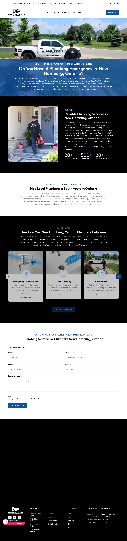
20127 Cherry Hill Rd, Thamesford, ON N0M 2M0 (68, 3)
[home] (16, 12)
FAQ (80, 12)
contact (67, 205)
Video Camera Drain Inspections (36, 530)
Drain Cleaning (53, 524)
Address (68, 364)
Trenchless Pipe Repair (35, 515)
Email (67, 352)
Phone (11, 364)
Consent (12, 396)
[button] (55, 12)
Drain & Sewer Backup (35, 520)
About (64, 12)
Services (54, 12)
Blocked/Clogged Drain (36, 525)
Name (11, 352)
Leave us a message (16, 376)
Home (46, 12)
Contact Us (112, 12)
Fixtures (50, 514)
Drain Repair (52, 521)
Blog (73, 12)
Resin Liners (52, 517)
